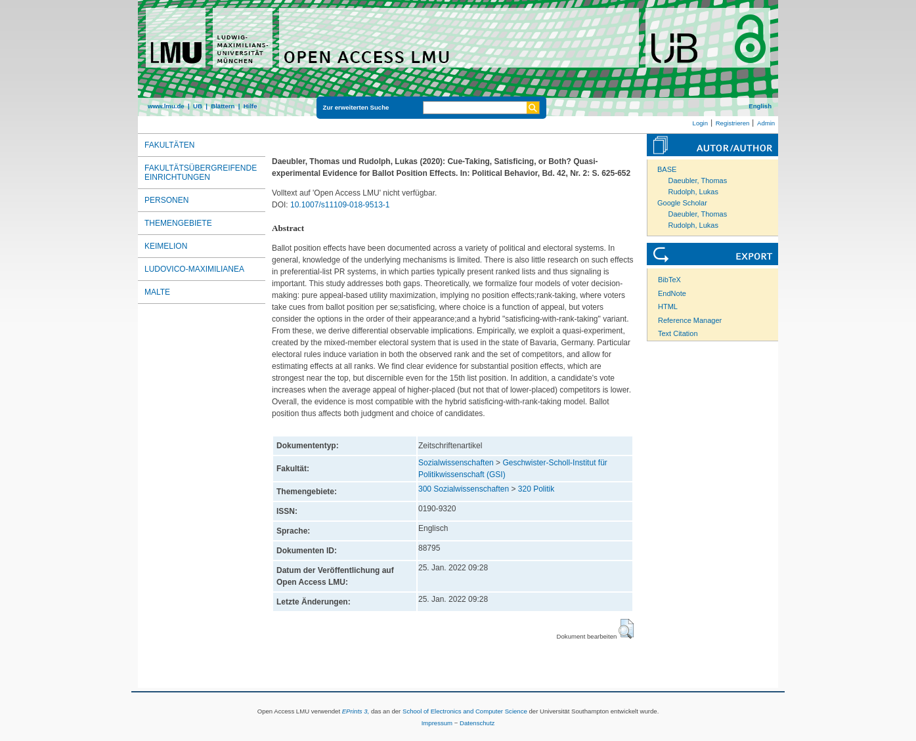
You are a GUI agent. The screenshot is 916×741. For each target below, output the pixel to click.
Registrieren (733, 123)
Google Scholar (682, 203)
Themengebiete (178, 223)
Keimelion (165, 246)
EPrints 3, (356, 711)
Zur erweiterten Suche (356, 107)
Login (700, 123)
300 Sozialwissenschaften (463, 489)
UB (197, 106)
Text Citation (678, 333)
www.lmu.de (166, 106)
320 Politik (536, 489)
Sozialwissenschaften (456, 462)
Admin (766, 123)
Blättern (222, 106)
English (760, 106)
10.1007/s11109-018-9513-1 (339, 204)
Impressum (437, 723)
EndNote (672, 293)
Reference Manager (690, 320)
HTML (668, 306)
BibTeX (669, 280)
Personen (166, 200)
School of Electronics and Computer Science (465, 711)
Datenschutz (477, 723)
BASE (666, 169)
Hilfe (250, 106)
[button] (626, 629)
